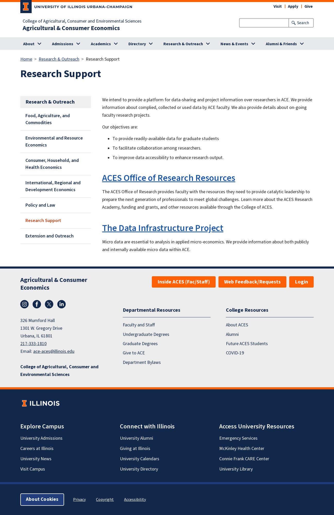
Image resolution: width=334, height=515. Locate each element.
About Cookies (42, 499)
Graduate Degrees (140, 344)
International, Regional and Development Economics (53, 186)
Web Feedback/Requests (252, 282)
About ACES (237, 325)
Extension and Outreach (49, 236)
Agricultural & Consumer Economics (71, 28)
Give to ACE (134, 353)
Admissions (62, 44)
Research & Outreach (183, 44)
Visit (278, 6)
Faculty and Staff (139, 325)
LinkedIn (61, 304)
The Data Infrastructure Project (162, 228)
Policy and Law (40, 205)
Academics (101, 44)
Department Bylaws (142, 362)
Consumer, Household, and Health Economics (52, 164)
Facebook (36, 304)
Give (308, 6)
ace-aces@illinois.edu (53, 351)
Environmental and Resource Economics (54, 141)
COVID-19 (235, 353)
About (28, 44)
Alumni (232, 334)
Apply (293, 6)
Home (26, 59)
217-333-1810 (33, 344)
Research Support (43, 220)
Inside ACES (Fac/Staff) (183, 282)
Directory (137, 44)
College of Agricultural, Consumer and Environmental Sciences (82, 21)
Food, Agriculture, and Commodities (47, 119)
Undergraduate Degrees (146, 334)
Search (303, 23)
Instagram (24, 304)
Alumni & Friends (281, 44)
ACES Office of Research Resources (168, 178)
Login (301, 282)
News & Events (234, 44)
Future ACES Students (247, 344)
